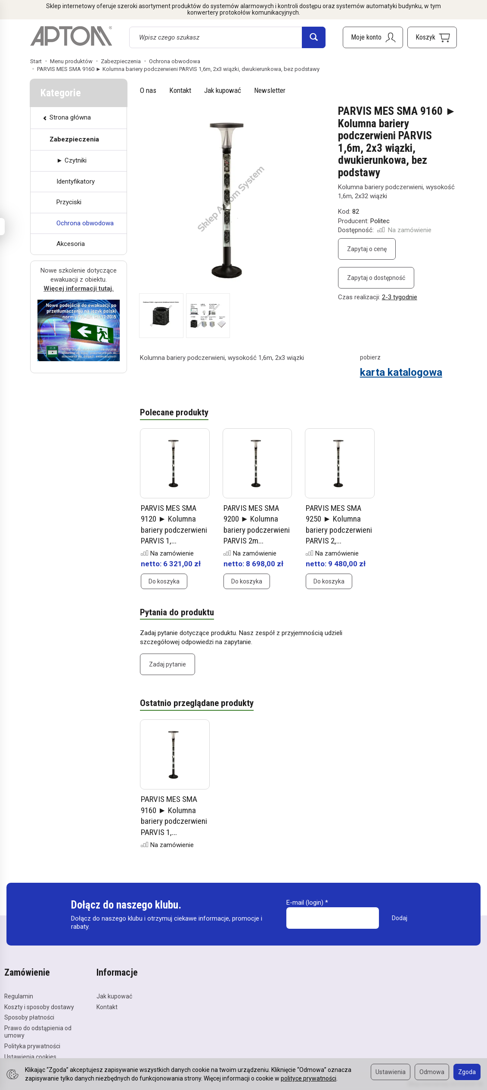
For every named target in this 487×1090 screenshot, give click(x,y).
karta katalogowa (401, 372)
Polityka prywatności (32, 1045)
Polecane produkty (174, 413)
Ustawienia (390, 1072)
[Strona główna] (71, 36)
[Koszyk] (432, 37)
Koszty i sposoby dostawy (39, 1006)
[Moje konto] (373, 37)
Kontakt (180, 90)
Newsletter (269, 90)
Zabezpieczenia (74, 139)
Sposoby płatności (29, 1017)
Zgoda (467, 1072)
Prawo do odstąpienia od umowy (37, 1031)
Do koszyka (164, 581)
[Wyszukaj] (314, 37)
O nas (148, 90)
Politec (380, 221)
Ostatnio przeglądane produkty (197, 703)
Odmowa (431, 1072)
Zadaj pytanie (167, 664)
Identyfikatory (75, 181)
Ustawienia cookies (30, 1056)
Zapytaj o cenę (367, 249)
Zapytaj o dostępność (376, 277)
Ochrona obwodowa (85, 223)
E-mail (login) (304, 902)
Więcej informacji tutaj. (78, 288)
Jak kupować (222, 90)
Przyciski (68, 202)
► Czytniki (71, 160)
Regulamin (18, 995)
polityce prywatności (308, 1078)
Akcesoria (70, 244)
